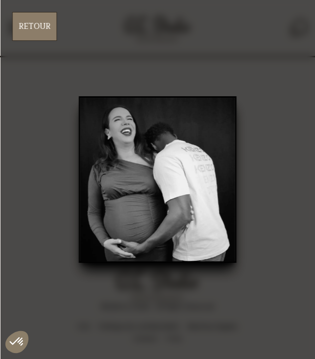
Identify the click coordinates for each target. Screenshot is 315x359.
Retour (34, 26)
